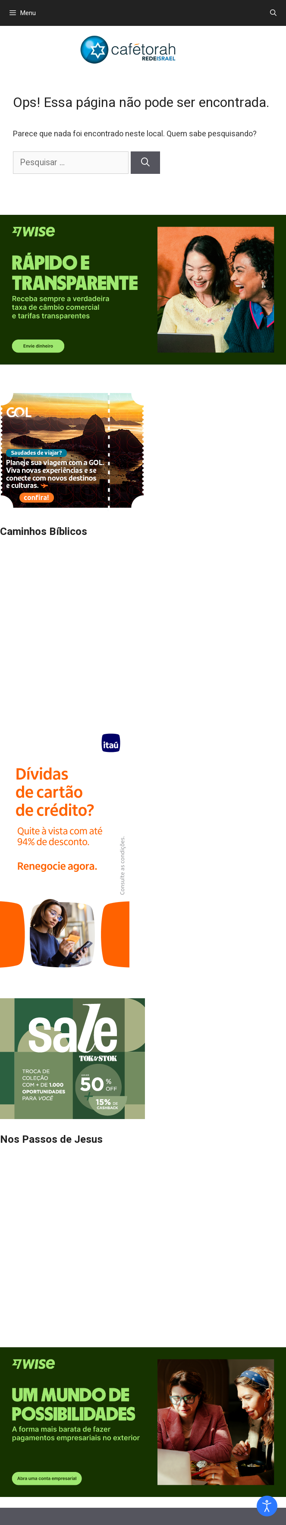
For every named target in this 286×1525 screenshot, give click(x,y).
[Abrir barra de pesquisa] (273, 13)
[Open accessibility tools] (267, 1506)
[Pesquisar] (145, 162)
